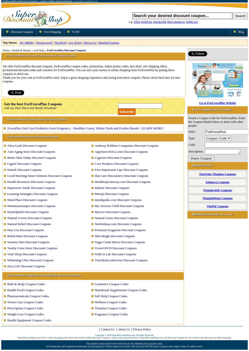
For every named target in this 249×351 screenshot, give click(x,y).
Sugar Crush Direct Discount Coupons (120, 242)
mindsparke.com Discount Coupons (118, 200)
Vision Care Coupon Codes (25, 302)
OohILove (192, 22)
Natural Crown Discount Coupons (29, 218)
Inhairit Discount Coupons (112, 188)
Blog (241, 32)
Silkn (137, 22)
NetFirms (146, 22)
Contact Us (107, 329)
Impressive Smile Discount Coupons (31, 188)
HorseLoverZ (44, 42)
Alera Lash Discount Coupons (27, 145)
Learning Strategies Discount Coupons (32, 194)
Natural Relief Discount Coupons (29, 224)
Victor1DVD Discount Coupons (116, 248)
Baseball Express (109, 42)
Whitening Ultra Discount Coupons (30, 260)
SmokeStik (160, 22)
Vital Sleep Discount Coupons (27, 254)
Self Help (39, 50)
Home (6, 50)
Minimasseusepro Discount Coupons (31, 206)
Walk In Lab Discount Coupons (115, 254)
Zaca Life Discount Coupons (26, 266)
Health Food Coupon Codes (25, 290)
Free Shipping (52, 32)
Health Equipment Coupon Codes (29, 320)
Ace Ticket (74, 42)
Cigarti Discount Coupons (24, 164)
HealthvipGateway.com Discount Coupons (123, 182)
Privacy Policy (142, 329)
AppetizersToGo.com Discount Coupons (121, 152)
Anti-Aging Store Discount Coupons (31, 152)
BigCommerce (176, 22)
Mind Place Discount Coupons (27, 200)
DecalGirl (60, 42)
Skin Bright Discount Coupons (115, 236)
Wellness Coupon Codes (111, 302)
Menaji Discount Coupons (112, 194)
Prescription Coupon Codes (25, 308)
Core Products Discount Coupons (117, 164)
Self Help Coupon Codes (111, 296)
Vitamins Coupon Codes (111, 308)
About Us (124, 329)
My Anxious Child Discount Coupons (119, 206)
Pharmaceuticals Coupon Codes (28, 296)
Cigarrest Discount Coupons (113, 158)
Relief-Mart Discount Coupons (27, 236)
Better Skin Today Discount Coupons (31, 158)
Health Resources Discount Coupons (31, 182)
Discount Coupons (22, 32)
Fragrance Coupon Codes (111, 314)
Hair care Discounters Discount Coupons (121, 176)
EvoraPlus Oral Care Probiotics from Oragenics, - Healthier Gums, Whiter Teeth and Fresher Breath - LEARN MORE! (85, 128)
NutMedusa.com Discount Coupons (118, 224)
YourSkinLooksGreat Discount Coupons (121, 260)
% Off (75, 32)
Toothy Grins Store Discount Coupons (32, 248)
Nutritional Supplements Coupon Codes (121, 290)
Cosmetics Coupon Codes (112, 284)
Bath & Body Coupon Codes (26, 284)
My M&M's (27, 42)
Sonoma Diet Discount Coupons (28, 242)
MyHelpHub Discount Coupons (28, 212)
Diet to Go (90, 42)
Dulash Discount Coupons (24, 170)
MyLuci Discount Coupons (113, 212)
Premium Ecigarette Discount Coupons (120, 230)
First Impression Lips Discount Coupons (121, 170)
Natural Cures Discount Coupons (116, 218)
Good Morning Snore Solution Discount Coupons (39, 176)
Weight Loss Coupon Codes (25, 314)
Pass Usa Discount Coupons (25, 230)
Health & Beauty (21, 50)
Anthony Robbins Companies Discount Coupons (127, 145)
